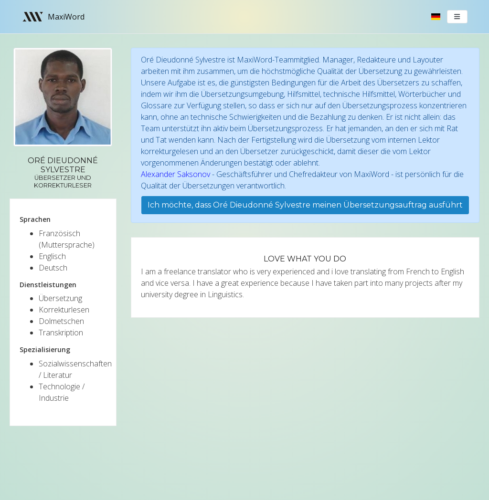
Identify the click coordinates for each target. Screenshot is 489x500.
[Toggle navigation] (457, 16)
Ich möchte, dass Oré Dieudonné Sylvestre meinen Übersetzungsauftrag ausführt (305, 204)
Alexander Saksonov (175, 174)
